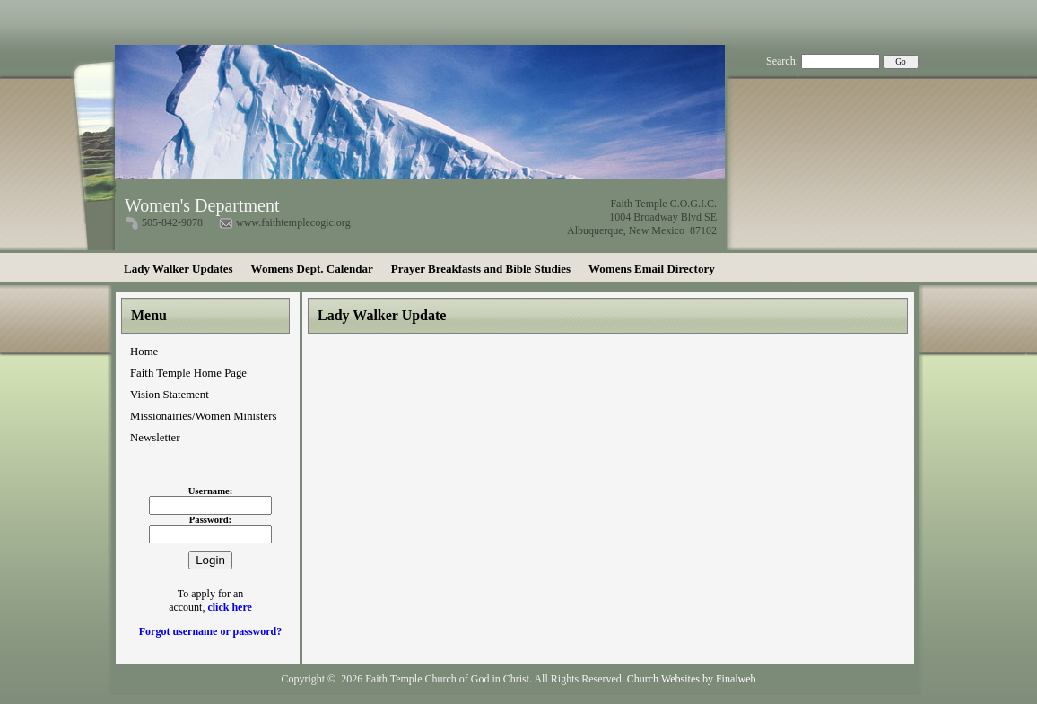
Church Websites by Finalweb (691, 679)
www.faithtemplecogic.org (293, 222)
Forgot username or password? (210, 631)
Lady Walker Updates (178, 268)
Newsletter (154, 437)
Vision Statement (169, 394)
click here (229, 607)
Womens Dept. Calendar (312, 268)
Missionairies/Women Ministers (203, 416)
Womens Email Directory (651, 268)
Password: (210, 520)
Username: (210, 491)
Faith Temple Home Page (188, 373)
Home (144, 351)
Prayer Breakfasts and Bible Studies (481, 268)
